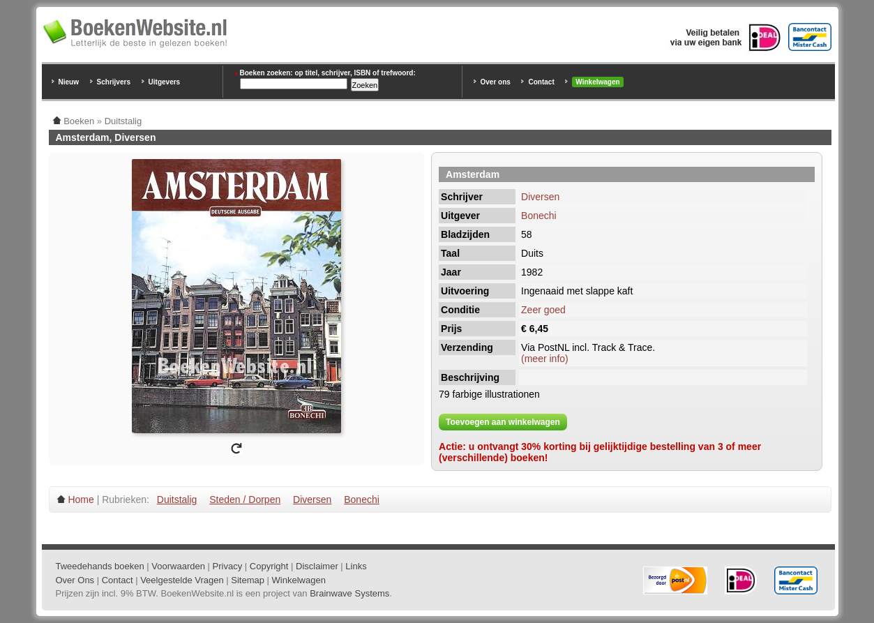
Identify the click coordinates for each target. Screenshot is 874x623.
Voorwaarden (178, 566)
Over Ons (75, 580)
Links (355, 566)
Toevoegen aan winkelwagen (503, 422)
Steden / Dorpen (244, 499)
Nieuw (69, 82)
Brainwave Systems (349, 593)
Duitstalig (177, 499)
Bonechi (539, 215)
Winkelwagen (597, 82)
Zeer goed (543, 309)
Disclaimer (317, 566)
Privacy (228, 566)
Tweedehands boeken (100, 566)
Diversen (540, 196)
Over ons (496, 82)
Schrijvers (113, 82)
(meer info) (544, 358)
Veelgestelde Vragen (182, 580)
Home (80, 499)
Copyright (269, 566)
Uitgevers (165, 82)
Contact (541, 82)
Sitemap (247, 580)
